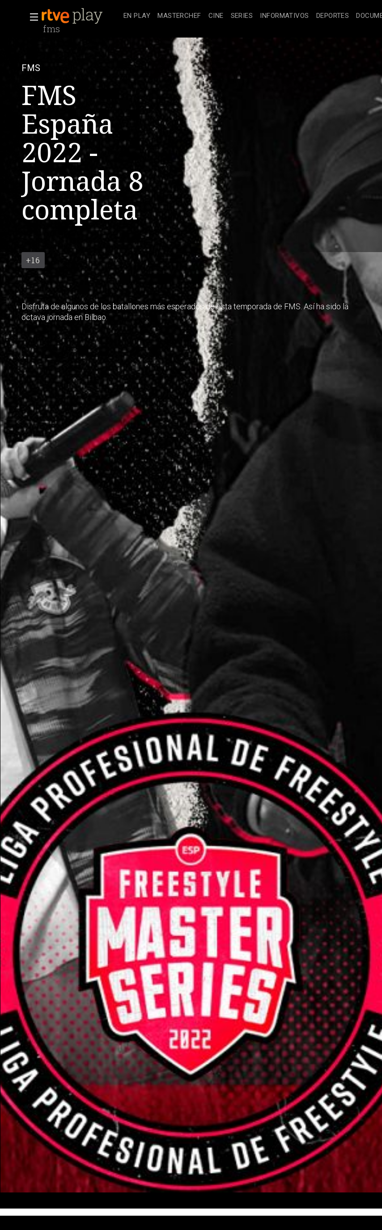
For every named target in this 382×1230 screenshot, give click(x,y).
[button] (31, 17)
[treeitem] (136, 16)
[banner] (80, 16)
